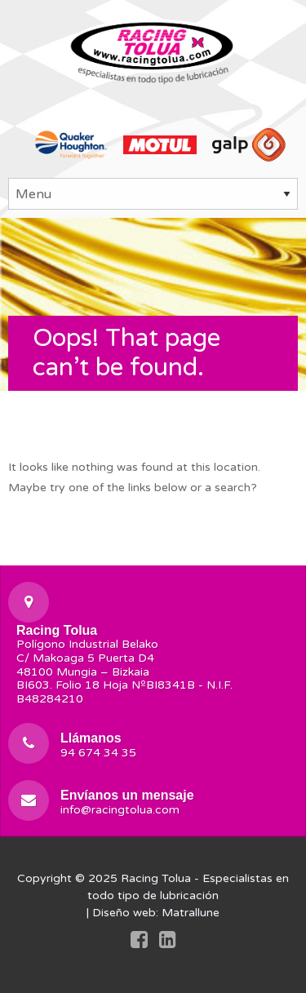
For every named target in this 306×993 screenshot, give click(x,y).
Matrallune (191, 913)
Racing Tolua (156, 878)
